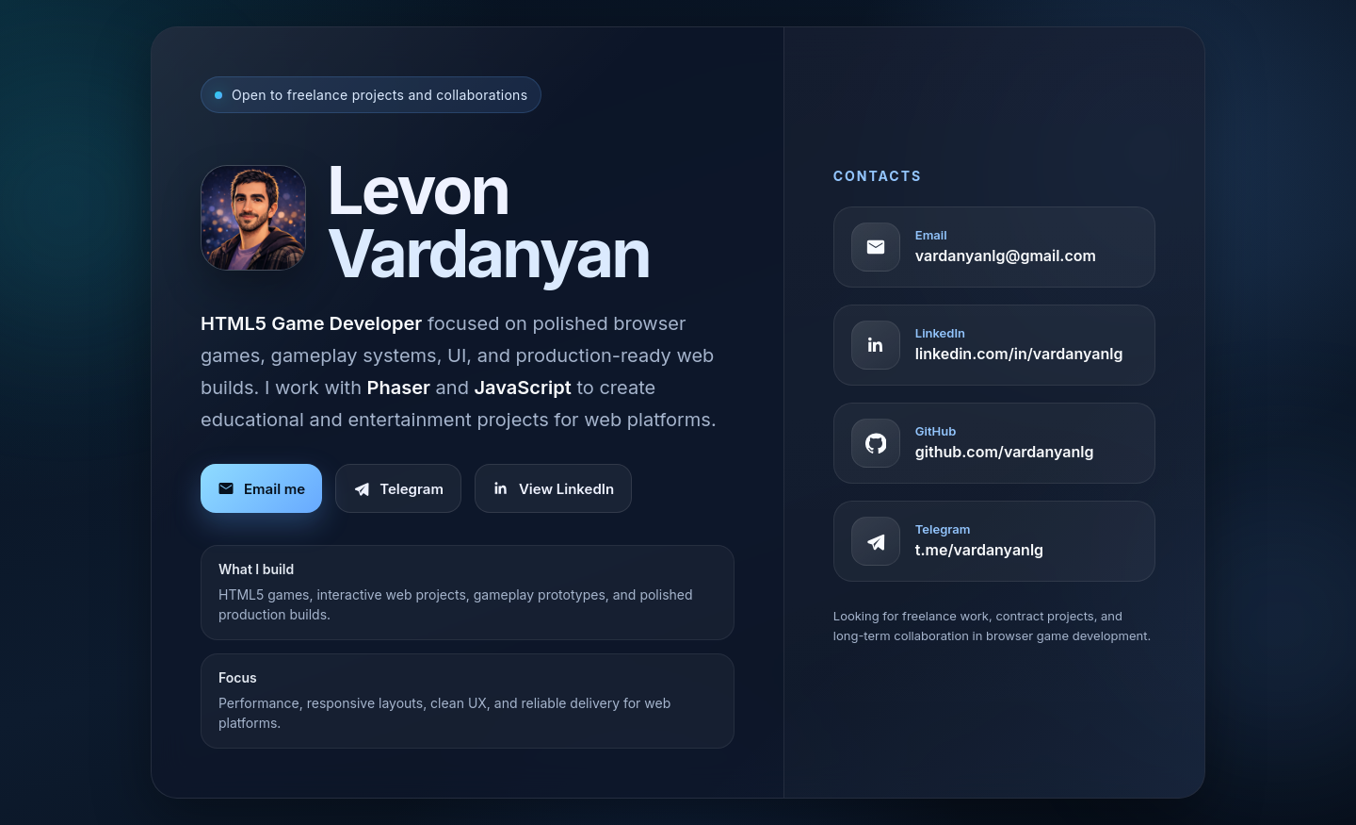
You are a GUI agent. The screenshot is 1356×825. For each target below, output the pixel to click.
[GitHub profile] (994, 443)
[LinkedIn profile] (994, 345)
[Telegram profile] (994, 541)
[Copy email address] (994, 247)
